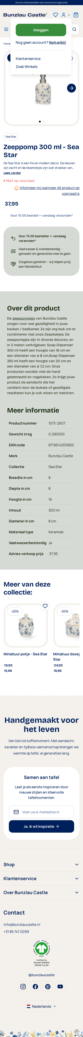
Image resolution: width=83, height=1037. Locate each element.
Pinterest (47, 986)
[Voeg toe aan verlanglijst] (45, 606)
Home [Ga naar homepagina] (7, 43)
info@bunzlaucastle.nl (22, 924)
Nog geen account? (41, 42)
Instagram (23, 986)
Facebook (35, 986)
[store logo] (25, 15)
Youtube (60, 986)
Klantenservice (28, 58)
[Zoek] (74, 29)
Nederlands (41, 1006)
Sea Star (11, 136)
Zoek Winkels (26, 66)
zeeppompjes (23, 318)
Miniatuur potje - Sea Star (25, 654)
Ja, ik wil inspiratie (42, 826)
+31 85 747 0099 (16, 931)
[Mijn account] (65, 14)
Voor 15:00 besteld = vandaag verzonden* (41, 2)
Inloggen (40, 30)
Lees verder (12, 173)
